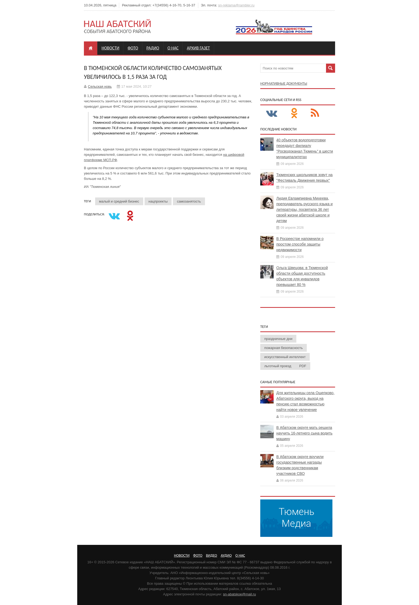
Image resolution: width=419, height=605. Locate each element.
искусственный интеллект (285, 357)
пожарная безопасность (283, 348)
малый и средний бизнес (119, 201)
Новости (110, 48)
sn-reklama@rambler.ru (236, 5)
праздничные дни (278, 339)
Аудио (226, 555)
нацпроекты (158, 201)
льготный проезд (277, 366)
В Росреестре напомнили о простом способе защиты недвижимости (300, 244)
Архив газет (198, 48)
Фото (132, 48)
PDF (302, 366)
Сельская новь (100, 86)
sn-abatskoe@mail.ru (239, 594)
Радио (152, 48)
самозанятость (189, 201)
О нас (173, 48)
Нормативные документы (283, 83)
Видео (211, 555)
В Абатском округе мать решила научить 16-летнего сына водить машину (304, 433)
